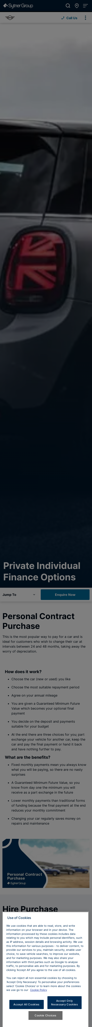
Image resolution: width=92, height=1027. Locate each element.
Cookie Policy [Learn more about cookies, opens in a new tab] (38, 994)
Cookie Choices (45, 1020)
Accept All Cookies (26, 1009)
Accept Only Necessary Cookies (64, 1007)
